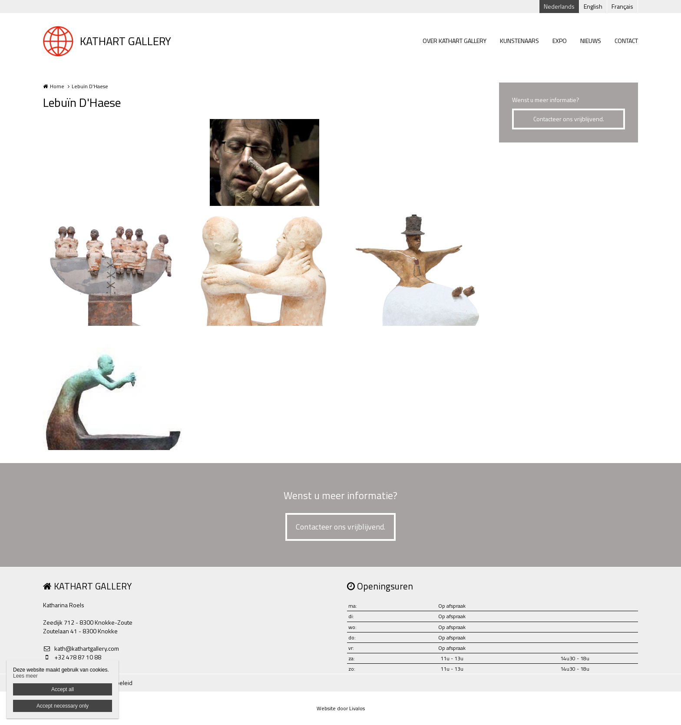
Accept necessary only (62, 706)
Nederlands (559, 6)
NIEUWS (590, 40)
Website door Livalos (341, 708)
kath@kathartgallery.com (81, 648)
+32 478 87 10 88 (72, 657)
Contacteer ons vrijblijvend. (568, 118)
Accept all (62, 689)
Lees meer (25, 676)
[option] (264, 162)
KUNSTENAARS (519, 40)
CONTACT (626, 40)
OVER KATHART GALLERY (454, 40)
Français (622, 6)
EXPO (559, 40)
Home (57, 86)
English (593, 6)
